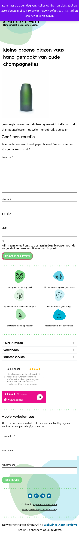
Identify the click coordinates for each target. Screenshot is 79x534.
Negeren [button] (48, 15)
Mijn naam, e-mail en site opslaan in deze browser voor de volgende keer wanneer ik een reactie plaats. (39, 247)
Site (4, 227)
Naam (6, 199)
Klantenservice (14, 357)
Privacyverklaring (30, 509)
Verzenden (11, 350)
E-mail (7, 213)
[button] (39, 342)
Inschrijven (12, 479)
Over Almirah (13, 343)
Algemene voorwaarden (45, 504)
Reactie (7, 157)
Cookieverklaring (48, 509)
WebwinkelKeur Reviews (60, 524)
